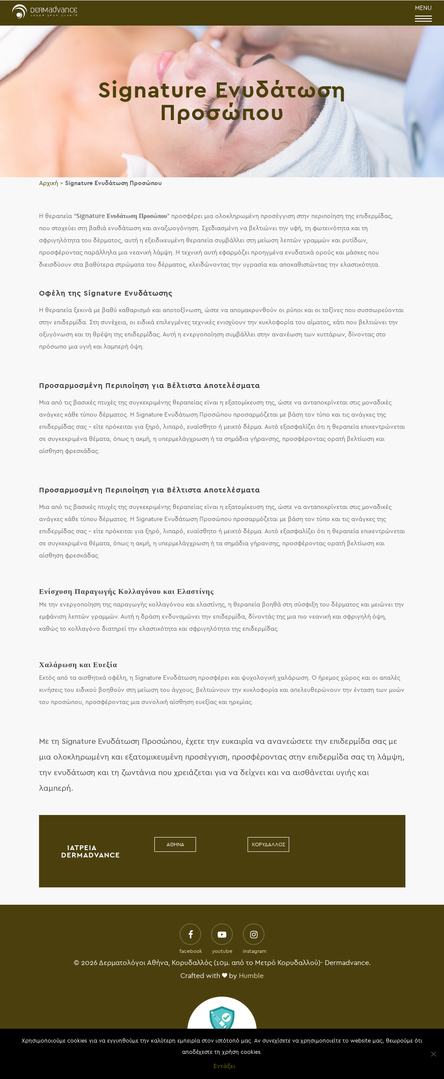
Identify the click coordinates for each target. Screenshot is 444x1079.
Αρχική (48, 183)
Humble (251, 976)
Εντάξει (224, 1066)
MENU (423, 13)
